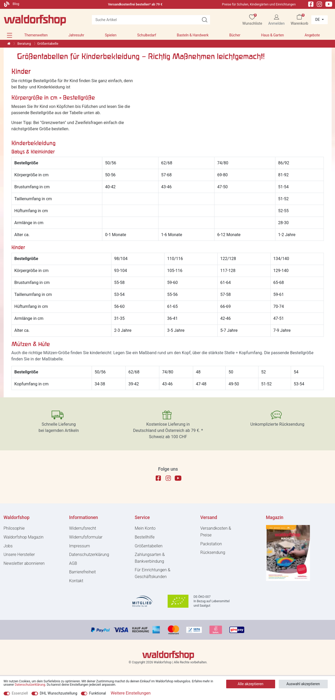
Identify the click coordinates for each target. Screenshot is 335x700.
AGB (73, 563)
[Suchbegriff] (145, 19)
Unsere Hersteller (19, 554)
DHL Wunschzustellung (58, 693)
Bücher (234, 35)
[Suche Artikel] (204, 19)
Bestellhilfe (145, 537)
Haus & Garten (272, 35)
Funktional (97, 693)
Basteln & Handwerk (192, 35)
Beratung (24, 44)
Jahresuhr (76, 35)
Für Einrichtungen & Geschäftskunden (152, 573)
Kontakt (76, 580)
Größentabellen (149, 545)
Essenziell (20, 693)
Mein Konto (145, 528)
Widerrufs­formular (86, 537)
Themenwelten (36, 35)
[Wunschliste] (252, 20)
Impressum (79, 545)
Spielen (110, 35)
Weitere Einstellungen (130, 693)
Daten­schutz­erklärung (89, 554)
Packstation (211, 543)
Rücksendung (212, 552)
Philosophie (14, 528)
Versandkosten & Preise (215, 531)
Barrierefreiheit (82, 571)
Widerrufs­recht (82, 528)
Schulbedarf (146, 35)
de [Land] (318, 19)
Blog (11, 4)
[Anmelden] (276, 20)
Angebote (312, 35)
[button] (9, 35)
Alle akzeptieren (250, 684)
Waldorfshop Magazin (24, 537)
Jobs (8, 545)
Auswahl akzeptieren (303, 684)
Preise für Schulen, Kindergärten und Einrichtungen (259, 4)
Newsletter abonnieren (24, 563)
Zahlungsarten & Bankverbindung (150, 558)
